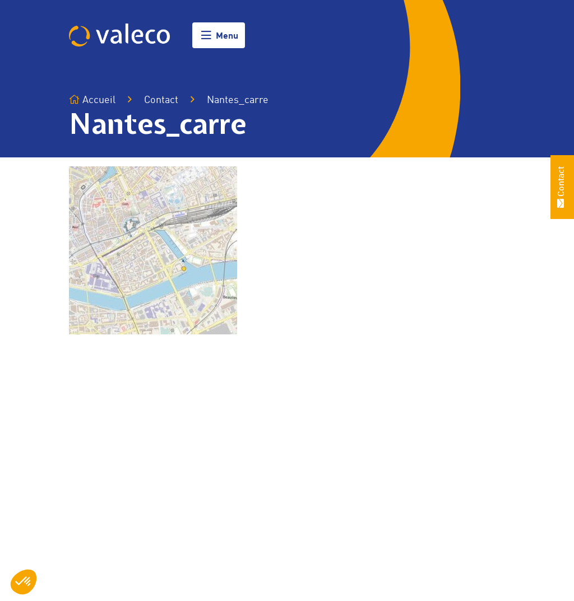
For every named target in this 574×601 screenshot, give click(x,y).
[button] (23, 582)
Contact (161, 100)
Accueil (92, 100)
